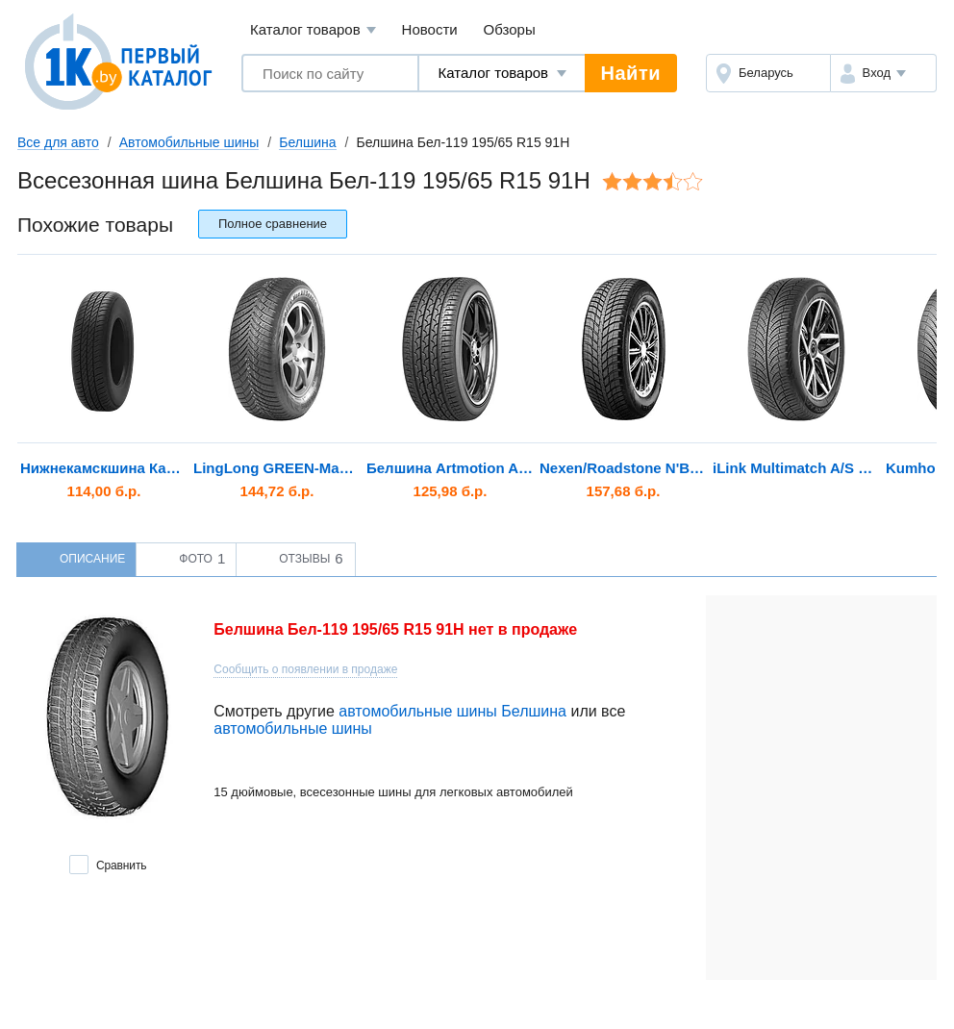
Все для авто (58, 142)
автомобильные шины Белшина (452, 711)
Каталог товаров (313, 30)
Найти (631, 73)
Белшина (307, 142)
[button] (883, 73)
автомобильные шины (292, 728)
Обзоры (510, 29)
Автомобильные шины (189, 142)
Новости (430, 29)
